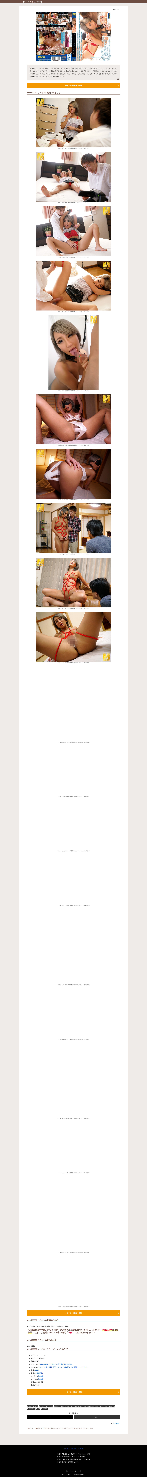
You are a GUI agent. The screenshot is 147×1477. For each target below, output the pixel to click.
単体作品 (67, 1368)
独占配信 (74, 1368)
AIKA (37, 1371)
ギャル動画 (49, 1408)
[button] (97, 1419)
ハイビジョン (83, 1368)
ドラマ (40, 1368)
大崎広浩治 (39, 1374)
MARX (40, 1377)
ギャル (60, 1368)
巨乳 (54, 1368)
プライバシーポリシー (73, 1471)
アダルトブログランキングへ (73, 1448)
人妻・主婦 (48, 1368)
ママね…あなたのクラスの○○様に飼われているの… (55, 1365)
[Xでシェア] (50, 1419)
